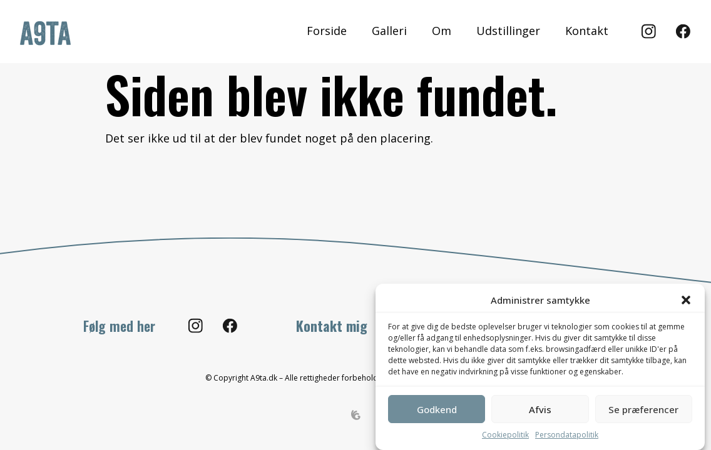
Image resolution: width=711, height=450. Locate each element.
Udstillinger (508, 30)
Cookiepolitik (505, 434)
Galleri (388, 30)
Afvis (540, 409)
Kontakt (586, 30)
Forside (326, 30)
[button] (686, 300)
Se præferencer (643, 409)
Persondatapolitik (566, 434)
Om (441, 30)
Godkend (437, 409)
